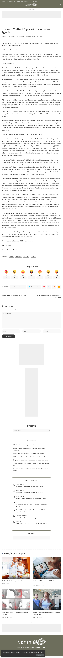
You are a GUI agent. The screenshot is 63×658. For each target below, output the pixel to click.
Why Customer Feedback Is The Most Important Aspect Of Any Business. (31, 506)
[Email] (59, 287)
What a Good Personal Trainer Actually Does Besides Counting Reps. (31, 458)
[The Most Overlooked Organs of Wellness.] (16, 569)
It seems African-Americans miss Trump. (26, 519)
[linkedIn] (49, 287)
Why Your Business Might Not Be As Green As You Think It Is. (31, 500)
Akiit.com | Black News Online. (37, 655)
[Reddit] (54, 287)
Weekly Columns (38, 36)
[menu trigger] (4, 5)
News (27, 36)
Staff (4, 36)
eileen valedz (19, 497)
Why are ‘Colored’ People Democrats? (25, 513)
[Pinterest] (44, 287)
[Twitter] (34, 287)
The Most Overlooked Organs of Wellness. (25, 446)
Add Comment (21, 36)
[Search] (60, 5)
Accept (20, 654)
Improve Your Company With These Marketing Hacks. (29, 488)
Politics (31, 36)
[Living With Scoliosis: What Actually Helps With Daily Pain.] (16, 601)
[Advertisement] (31, 14)
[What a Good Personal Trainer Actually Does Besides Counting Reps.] (47, 601)
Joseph (17, 503)
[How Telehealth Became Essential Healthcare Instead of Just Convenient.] (47, 569)
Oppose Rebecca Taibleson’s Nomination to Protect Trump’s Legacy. (31, 461)
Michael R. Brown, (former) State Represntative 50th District (32, 511)
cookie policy (21, 651)
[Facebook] (18, 287)
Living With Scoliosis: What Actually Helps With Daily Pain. (29, 455)
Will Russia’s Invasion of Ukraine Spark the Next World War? (31, 525)
